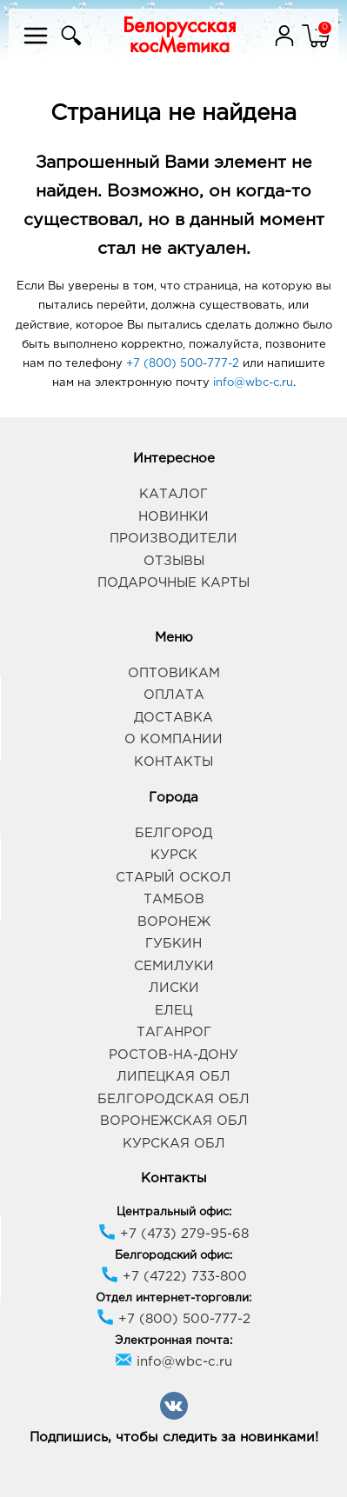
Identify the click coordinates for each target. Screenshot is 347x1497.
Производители (173, 538)
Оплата (173, 695)
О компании (173, 739)
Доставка (173, 717)
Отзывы (173, 561)
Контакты (173, 762)
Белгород (173, 833)
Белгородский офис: (173, 1256)
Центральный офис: (174, 1212)
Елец (173, 1010)
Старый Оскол (173, 877)
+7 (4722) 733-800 (174, 1276)
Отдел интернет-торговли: (173, 1298)
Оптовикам (174, 673)
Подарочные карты (173, 583)
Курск (173, 855)
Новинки (173, 516)
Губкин (173, 943)
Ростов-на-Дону (173, 1055)
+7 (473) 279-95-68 (173, 1234)
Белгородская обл (173, 1099)
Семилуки (174, 966)
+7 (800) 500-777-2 (182, 364)
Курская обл (174, 1143)
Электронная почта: (173, 1341)
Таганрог (174, 1032)
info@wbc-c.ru (253, 383)
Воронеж (173, 922)
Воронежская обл (174, 1121)
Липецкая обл (173, 1076)
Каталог (173, 494)
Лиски (174, 988)
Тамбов (173, 899)
